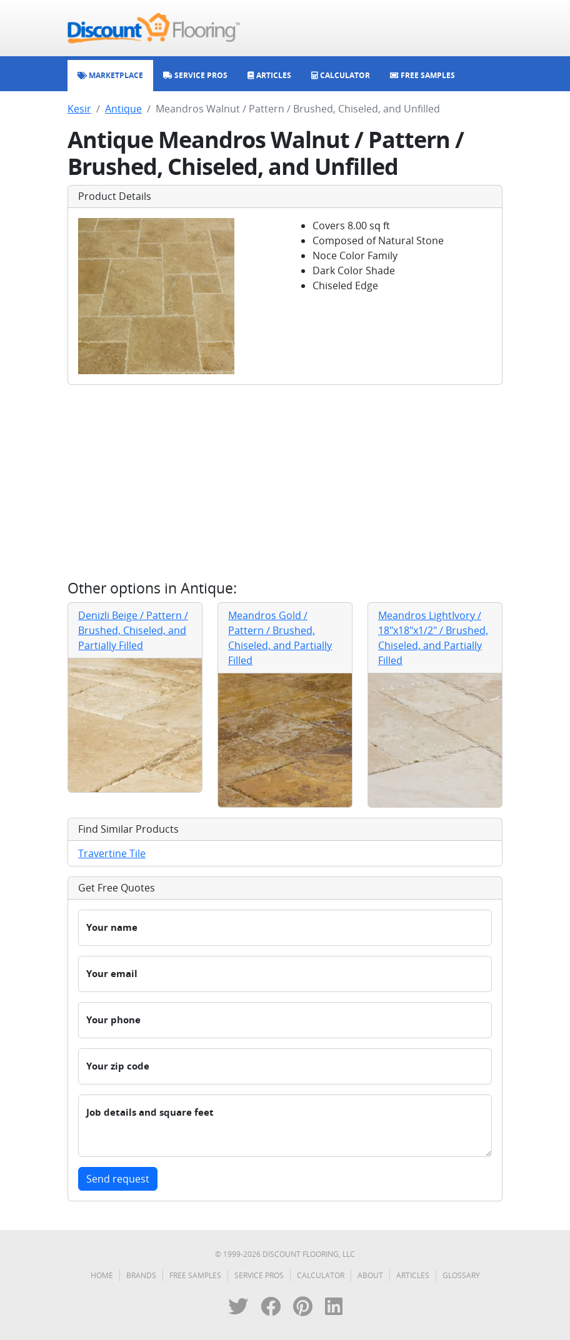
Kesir (79, 109)
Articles (412, 1275)
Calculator (320, 1275)
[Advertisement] (285, 482)
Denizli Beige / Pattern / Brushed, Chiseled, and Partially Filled (133, 630)
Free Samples (195, 1275)
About (370, 1275)
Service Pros (259, 1275)
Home (102, 1275)
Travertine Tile (112, 853)
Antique (123, 109)
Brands (141, 1275)
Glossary (461, 1275)
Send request (117, 1179)
